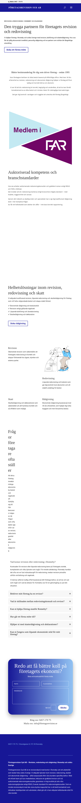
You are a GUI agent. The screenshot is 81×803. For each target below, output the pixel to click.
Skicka (63, 707)
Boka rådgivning (18, 323)
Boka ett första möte (16, 49)
